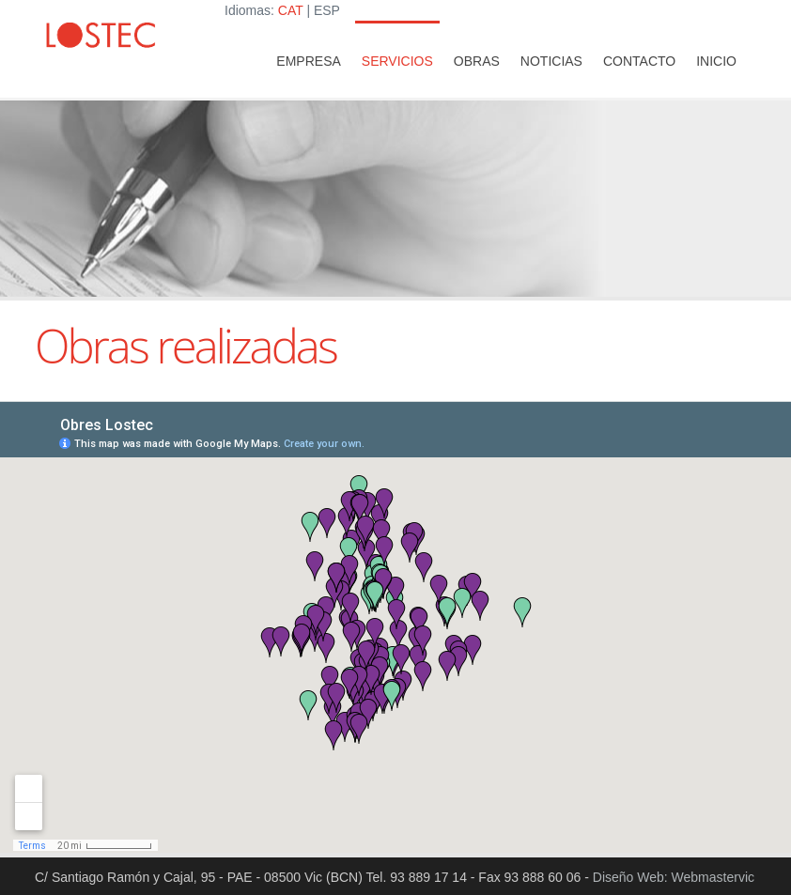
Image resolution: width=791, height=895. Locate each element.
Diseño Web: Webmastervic (673, 877)
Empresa (308, 61)
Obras (477, 61)
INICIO (716, 61)
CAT (290, 10)
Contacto (639, 61)
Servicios (397, 61)
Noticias (551, 61)
